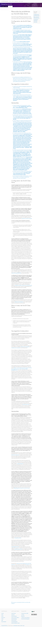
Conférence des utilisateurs (25, 617)
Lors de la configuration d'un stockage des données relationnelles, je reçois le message (22, 44)
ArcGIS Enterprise (4, 1)
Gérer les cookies (20, 625)
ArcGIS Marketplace (14, 621)
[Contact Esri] (36, 614)
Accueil (3, 6)
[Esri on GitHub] (34, 614)
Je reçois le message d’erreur (22, 111)
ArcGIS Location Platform (15, 617)
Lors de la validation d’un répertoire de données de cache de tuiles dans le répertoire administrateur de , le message (22, 126)
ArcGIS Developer (14, 618)
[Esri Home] (33, 611)
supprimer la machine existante (27, 218)
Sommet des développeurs (25, 618)
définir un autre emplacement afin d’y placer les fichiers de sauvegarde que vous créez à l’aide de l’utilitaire (21, 368)
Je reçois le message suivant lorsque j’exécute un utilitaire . (22, 106)
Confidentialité (15, 625)
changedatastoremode (15, 546)
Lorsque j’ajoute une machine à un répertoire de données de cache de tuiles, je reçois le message (22, 66)
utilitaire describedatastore (19, 301)
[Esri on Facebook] (33, 614)
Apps (22, 1)
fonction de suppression (15, 454)
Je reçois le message (21, 41)
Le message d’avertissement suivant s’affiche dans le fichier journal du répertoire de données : (22, 141)
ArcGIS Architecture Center (15, 622)
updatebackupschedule (18, 548)
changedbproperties (17, 537)
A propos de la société (24, 613)
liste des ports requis (26, 404)
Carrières (22, 614)
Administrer (10, 6)
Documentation (3, 621)
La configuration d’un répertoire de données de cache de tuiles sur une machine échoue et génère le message (22, 50)
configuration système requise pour (23, 285)
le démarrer (27, 564)
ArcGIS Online (13, 613)
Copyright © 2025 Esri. (4, 625)
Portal (10, 1)
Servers (13, 1)
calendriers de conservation (15, 347)
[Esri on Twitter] (32, 614)
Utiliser (6, 6)
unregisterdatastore (20, 463)
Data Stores (16, 1)
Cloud (20, 1)
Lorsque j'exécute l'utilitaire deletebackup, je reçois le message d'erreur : (22, 91)
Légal (23, 625)
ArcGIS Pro (13, 614)
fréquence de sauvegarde (25, 346)
